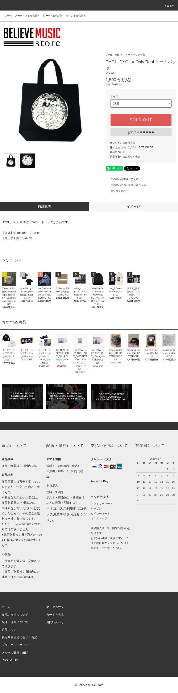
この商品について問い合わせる (126, 185)
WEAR (118, 54)
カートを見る (55, 614)
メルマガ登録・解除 (15, 652)
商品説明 (44, 206)
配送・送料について (15, 622)
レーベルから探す (53, 15)
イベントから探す (76, 15)
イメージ (133, 206)
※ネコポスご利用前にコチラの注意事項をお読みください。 (66, 514)
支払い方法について (15, 614)
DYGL (109, 54)
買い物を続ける (117, 190)
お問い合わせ (55, 622)
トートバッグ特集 (135, 54)
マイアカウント (56, 607)
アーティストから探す (27, 15)
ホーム (8, 15)
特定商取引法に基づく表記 (125, 156)
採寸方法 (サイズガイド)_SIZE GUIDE (131, 147)
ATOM (14, 660)
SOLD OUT (141, 120)
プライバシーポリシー (16, 645)
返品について (117, 152)
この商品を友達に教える (122, 179)
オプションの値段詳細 (122, 142)
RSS (5, 660)
